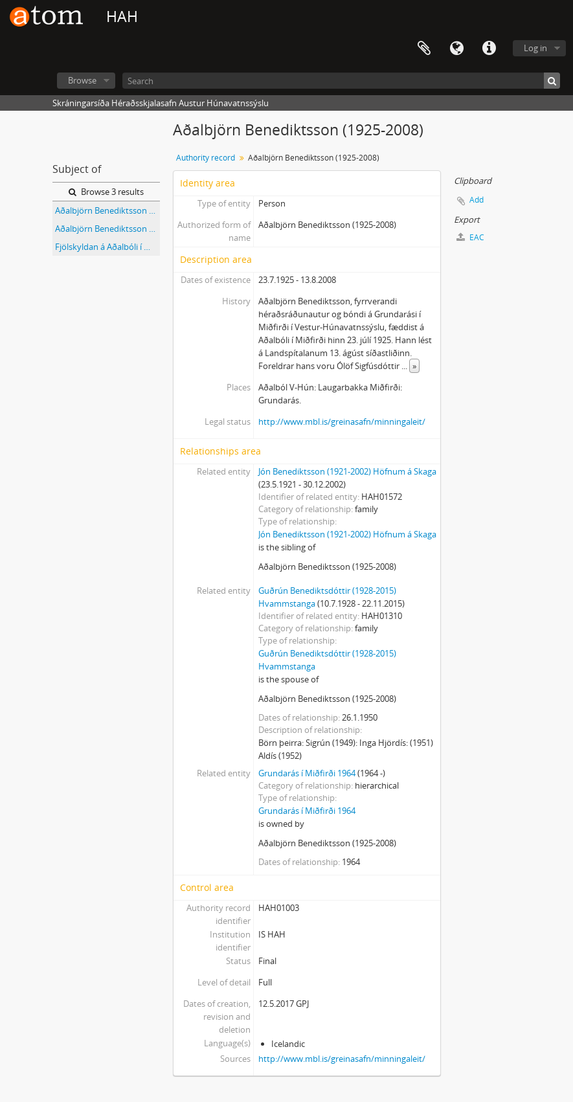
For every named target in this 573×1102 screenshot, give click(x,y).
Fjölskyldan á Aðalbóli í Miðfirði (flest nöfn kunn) (107, 247)
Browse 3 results (106, 191)
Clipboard (424, 48)
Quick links (489, 48)
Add (476, 199)
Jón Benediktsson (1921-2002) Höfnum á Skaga (347, 471)
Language (456, 48)
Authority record (205, 157)
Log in (535, 48)
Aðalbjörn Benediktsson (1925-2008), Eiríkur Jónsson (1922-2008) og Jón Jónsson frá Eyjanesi (107, 210)
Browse (82, 80)
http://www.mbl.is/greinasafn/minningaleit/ (341, 421)
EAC (470, 237)
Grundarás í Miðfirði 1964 (306, 773)
